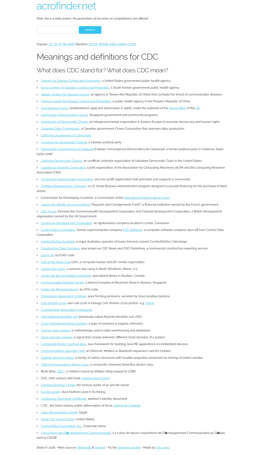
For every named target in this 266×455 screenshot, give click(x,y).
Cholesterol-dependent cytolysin (64, 296)
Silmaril (100, 447)
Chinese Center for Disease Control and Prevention (76, 101)
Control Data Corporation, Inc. (61, 426)
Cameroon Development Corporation (67, 223)
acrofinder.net (66, 6)
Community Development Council (64, 115)
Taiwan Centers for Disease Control (65, 94)
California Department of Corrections (66, 135)
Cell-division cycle (53, 303)
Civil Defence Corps (54, 108)
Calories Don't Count (95, 378)
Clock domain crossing (56, 337)
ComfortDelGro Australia (58, 241)
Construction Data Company (60, 248)
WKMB (103, 44)
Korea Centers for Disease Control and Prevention (75, 87)
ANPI (71, 44)
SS (55, 44)
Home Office (177, 108)
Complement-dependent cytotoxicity (67, 310)
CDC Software (132, 230)
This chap (162, 447)
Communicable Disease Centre (62, 282)
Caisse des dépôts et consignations (65, 204)
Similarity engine (129, 447)
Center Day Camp (53, 269)
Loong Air (47, 255)
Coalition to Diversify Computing (63, 167)
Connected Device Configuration (63, 344)
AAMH (122, 44)
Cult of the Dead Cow (55, 262)
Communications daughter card (63, 351)
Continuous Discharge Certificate (63, 399)
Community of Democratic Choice (64, 122)
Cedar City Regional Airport (59, 289)
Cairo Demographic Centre (59, 412)
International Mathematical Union (147, 198)
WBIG (113, 44)
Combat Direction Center (58, 385)
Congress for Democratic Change (64, 142)
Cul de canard (50, 392)
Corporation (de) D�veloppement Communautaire (76, 433)
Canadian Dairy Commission (60, 128)
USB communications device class (65, 364)
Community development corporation (67, 179)
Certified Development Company (63, 186)
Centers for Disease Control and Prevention (71, 81)
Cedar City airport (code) (57, 419)
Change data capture (55, 330)
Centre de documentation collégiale (66, 276)
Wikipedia (84, 447)
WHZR (93, 44)
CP (60, 44)
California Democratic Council (61, 161)
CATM (131, 44)
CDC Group (49, 211)
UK (198, 108)
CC (51, 44)
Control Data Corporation (58, 230)
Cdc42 (149, 303)
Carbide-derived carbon (57, 358)
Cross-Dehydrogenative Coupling (64, 323)
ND (65, 44)
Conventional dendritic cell (59, 317)
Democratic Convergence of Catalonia (67, 149)
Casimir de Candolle (127, 405)
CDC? (60, 371)
